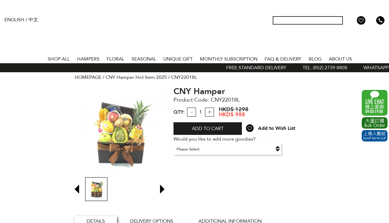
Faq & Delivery (283, 59)
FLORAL (115, 59)
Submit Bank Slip (375, 135)
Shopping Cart (371, 20)
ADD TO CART (208, 128)
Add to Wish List (276, 128)
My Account (351, 20)
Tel (380, 20)
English (14, 19)
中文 (33, 19)
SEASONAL (144, 59)
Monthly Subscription (228, 59)
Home (38, 58)
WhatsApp (375, 103)
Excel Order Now (375, 123)
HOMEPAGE (88, 77)
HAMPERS (88, 59)
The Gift (194, 32)
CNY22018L (184, 77)
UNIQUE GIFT (178, 59)
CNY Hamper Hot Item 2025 (136, 77)
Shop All (59, 59)
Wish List (361, 20)
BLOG (315, 59)
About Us (340, 59)
